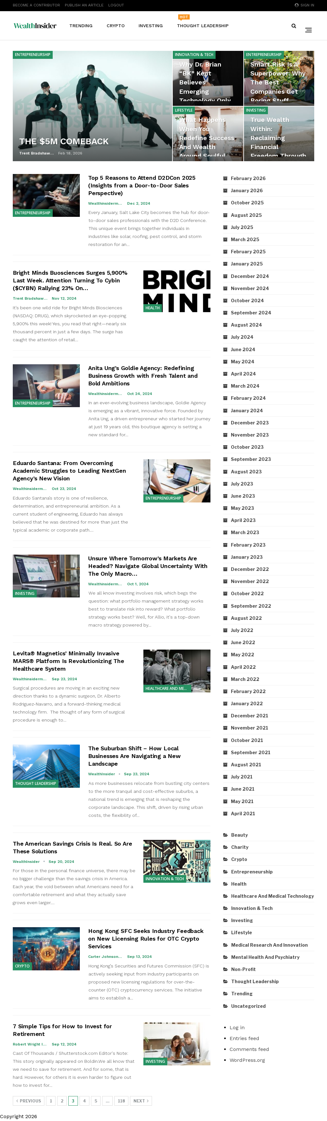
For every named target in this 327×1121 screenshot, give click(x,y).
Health (153, 308)
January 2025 (247, 263)
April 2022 (243, 667)
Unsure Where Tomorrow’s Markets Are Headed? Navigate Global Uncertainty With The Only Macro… (148, 566)
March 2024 (245, 386)
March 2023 (245, 532)
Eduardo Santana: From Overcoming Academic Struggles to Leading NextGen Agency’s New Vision (69, 471)
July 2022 (242, 630)
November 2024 (250, 288)
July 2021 (242, 776)
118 (121, 1101)
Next (140, 1100)
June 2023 (243, 496)
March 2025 (245, 239)
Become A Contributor (36, 5)
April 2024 (243, 373)
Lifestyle (184, 110)
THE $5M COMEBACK (64, 141)
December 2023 (250, 422)
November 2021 (249, 727)
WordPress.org (247, 1060)
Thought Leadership (203, 21)
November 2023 (250, 435)
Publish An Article (84, 5)
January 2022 (247, 703)
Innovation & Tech (194, 54)
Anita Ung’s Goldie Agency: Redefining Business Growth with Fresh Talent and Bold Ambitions (143, 376)
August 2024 (246, 325)
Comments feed (249, 1049)
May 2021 (242, 801)
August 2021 (246, 764)
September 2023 (251, 459)
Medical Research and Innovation (269, 945)
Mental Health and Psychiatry (265, 957)
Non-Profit (243, 969)
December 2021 (249, 715)
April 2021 (243, 813)
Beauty (239, 835)
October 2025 (247, 202)
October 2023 (247, 447)
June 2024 (243, 349)
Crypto (116, 25)
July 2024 (242, 337)
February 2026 (248, 178)
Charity (239, 847)
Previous (28, 1100)
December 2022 (250, 569)
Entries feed (244, 1038)
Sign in (304, 5)
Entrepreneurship (32, 54)
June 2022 (243, 642)
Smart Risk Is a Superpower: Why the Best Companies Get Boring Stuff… (278, 82)
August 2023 (246, 471)
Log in (237, 1027)
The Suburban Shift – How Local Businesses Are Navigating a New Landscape (134, 756)
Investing (151, 25)
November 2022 (250, 581)
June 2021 (243, 789)
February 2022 (248, 691)
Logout (116, 5)
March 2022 (245, 679)
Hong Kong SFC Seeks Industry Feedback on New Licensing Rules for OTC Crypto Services (146, 939)
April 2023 (243, 520)
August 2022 (246, 618)
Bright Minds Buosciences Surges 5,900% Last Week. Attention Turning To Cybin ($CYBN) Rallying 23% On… (70, 280)
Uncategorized (248, 1006)
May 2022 (242, 654)
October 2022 (247, 593)
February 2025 (248, 251)
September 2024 (251, 312)
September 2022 (251, 606)
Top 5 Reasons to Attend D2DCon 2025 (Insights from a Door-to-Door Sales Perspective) (141, 185)
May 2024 (243, 361)
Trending (81, 25)
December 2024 (250, 276)
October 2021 (247, 740)
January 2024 (247, 410)
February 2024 (248, 398)
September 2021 (250, 752)
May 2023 (242, 508)
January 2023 (247, 557)
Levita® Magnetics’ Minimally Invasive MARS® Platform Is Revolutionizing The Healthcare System (68, 661)
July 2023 (242, 483)
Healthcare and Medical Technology (168, 688)
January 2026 (247, 190)
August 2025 (246, 215)
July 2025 (242, 227)
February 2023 (248, 545)
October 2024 (247, 300)
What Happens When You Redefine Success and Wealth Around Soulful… (207, 138)
